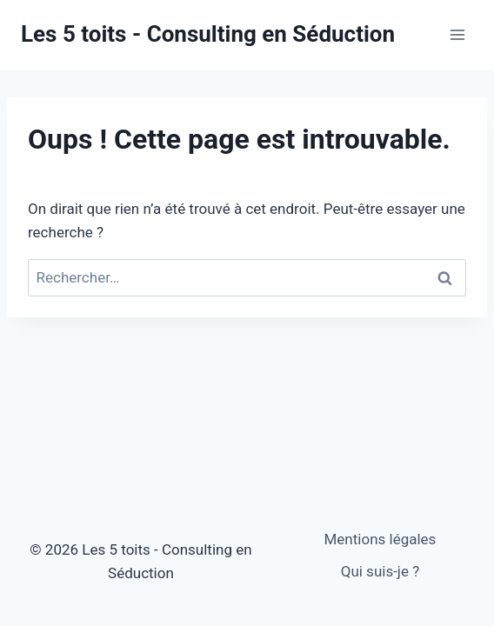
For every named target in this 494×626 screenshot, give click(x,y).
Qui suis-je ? (380, 571)
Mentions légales (380, 539)
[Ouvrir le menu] (457, 34)
